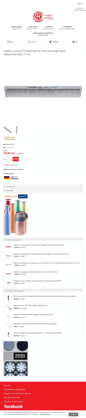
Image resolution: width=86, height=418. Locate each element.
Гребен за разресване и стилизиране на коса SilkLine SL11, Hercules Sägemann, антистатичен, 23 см (46, 263)
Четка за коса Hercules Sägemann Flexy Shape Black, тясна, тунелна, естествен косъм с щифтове (44, 296)
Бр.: (4, 159)
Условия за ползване (14, 389)
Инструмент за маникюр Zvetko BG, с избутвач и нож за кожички (35, 324)
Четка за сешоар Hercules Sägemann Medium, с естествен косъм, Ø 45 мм (37, 333)
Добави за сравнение (10, 165)
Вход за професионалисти (79, 9)
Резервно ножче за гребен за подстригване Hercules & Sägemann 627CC (37, 281)
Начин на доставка (13, 401)
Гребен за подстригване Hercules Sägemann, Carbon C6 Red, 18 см (35, 272)
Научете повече (44, 414)
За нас (7, 385)
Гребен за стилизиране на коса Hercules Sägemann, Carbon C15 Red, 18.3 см (38, 245)
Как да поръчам (12, 397)
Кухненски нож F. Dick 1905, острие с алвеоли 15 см (30, 305)
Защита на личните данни (17, 393)
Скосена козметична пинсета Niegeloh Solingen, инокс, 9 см (33, 314)
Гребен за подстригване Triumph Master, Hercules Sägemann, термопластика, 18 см (40, 254)
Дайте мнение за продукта (13, 169)
